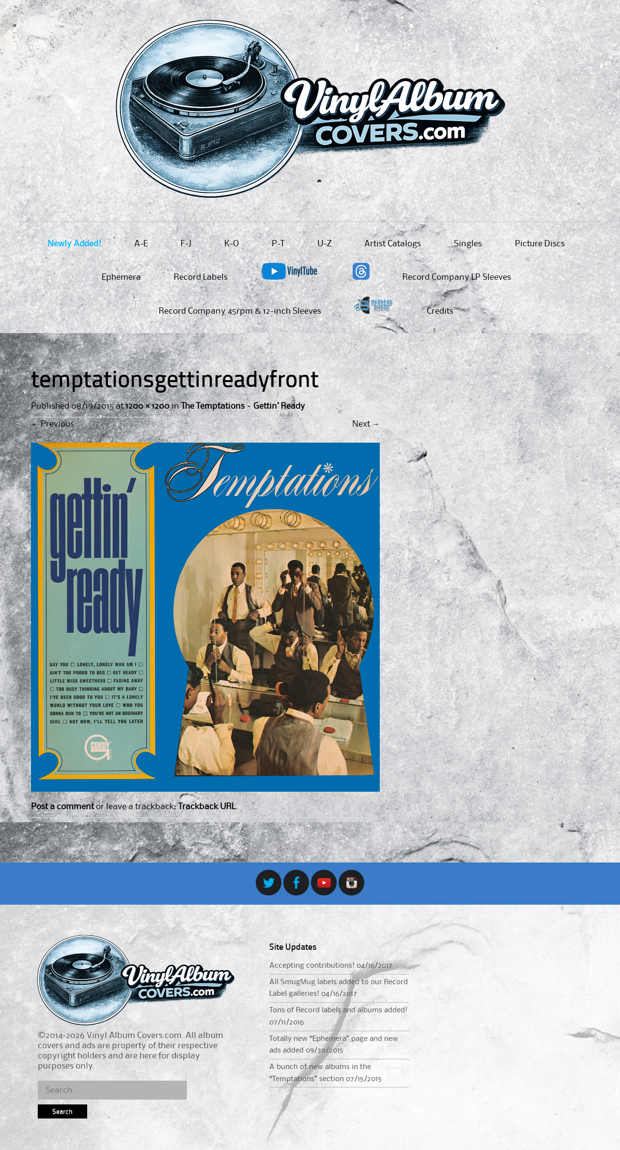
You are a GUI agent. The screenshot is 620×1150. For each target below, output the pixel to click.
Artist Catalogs (392, 244)
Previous (52, 424)
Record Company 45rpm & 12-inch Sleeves (240, 311)
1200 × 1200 (147, 406)
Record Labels (201, 277)
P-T (278, 244)
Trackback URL (206, 807)
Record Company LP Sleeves (457, 277)
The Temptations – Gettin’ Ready (243, 406)
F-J (186, 244)
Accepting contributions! (312, 965)
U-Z (324, 244)
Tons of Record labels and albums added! (338, 1010)
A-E (141, 244)
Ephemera (121, 277)
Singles (468, 244)
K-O (231, 244)
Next (366, 424)
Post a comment (62, 807)
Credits (440, 311)
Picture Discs (540, 244)
